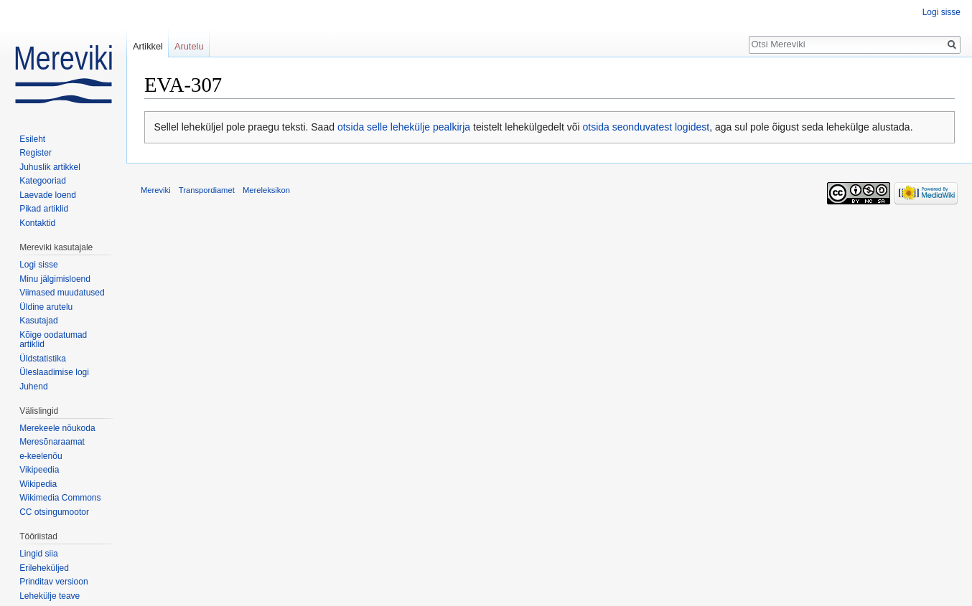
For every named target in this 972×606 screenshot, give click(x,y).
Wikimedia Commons (60, 498)
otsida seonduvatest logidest (646, 127)
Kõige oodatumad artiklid (53, 340)
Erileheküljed (44, 568)
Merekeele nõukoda (57, 428)
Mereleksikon (266, 190)
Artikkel (148, 46)
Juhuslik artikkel (49, 167)
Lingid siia (38, 554)
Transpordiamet (207, 190)
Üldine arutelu (46, 307)
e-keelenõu (40, 456)
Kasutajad (38, 321)
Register (35, 153)
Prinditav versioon (53, 582)
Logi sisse (941, 12)
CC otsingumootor (54, 512)
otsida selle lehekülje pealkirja (403, 127)
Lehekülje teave (49, 596)
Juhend (33, 387)
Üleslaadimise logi (54, 372)
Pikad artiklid (43, 209)
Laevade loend (47, 195)
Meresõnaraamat (52, 442)
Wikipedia (38, 484)
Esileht (32, 139)
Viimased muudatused (62, 293)
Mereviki (156, 190)
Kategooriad (42, 181)
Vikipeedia (39, 470)
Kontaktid (37, 223)
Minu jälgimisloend (54, 279)
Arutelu (189, 46)
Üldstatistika (42, 359)
